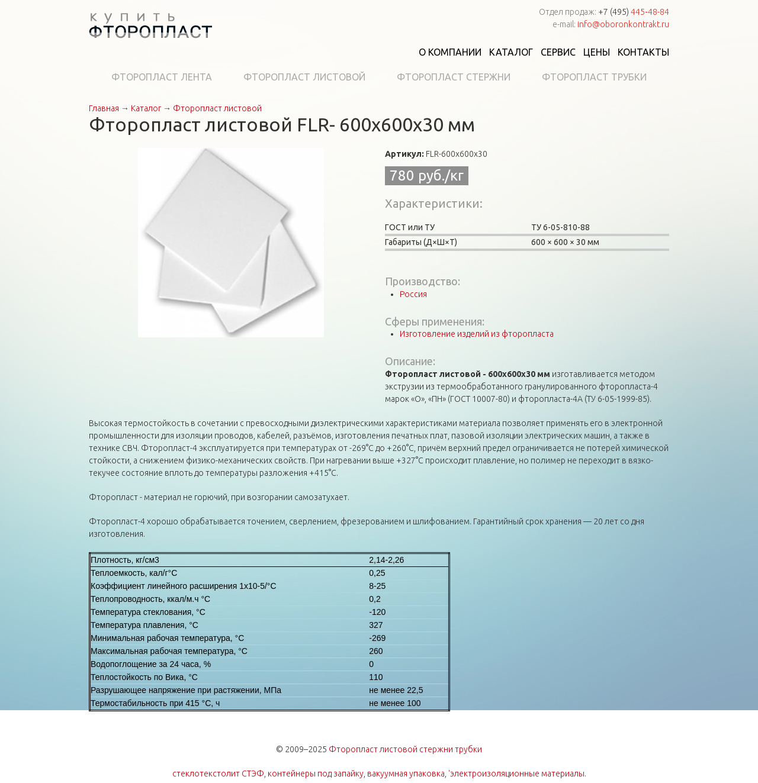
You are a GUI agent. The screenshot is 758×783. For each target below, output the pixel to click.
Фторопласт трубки (594, 77)
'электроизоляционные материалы (516, 773)
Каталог (511, 52)
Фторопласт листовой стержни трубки (405, 749)
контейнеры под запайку (316, 773)
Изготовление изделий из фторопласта (477, 334)
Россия (413, 294)
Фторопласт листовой (304, 77)
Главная (104, 108)
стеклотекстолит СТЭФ (218, 773)
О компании (450, 52)
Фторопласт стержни (453, 77)
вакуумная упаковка (406, 773)
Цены (596, 52)
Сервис (558, 52)
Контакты (643, 52)
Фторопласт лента (161, 77)
